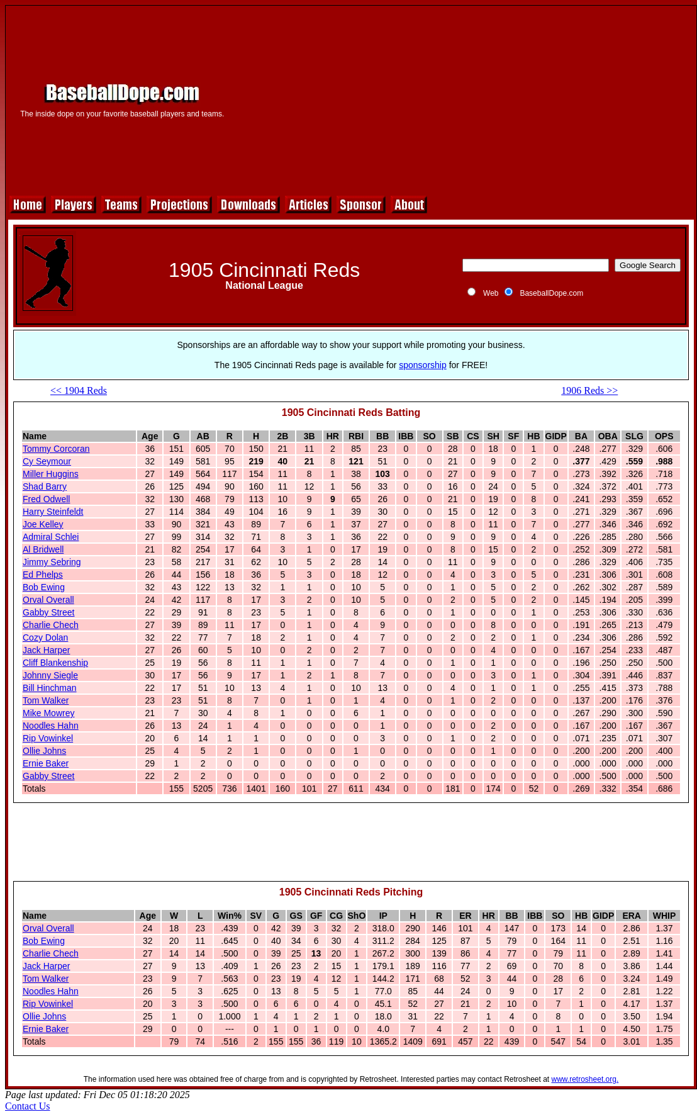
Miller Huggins (51, 474)
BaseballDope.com (551, 293)
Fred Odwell (46, 499)
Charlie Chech (51, 625)
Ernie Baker (46, 763)
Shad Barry (45, 486)
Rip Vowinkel (48, 738)
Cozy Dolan (45, 637)
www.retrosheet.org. (585, 1079)
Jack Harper (46, 650)
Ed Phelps (43, 575)
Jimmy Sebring (52, 562)
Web (490, 293)
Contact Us (27, 1106)
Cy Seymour (47, 461)
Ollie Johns (44, 751)
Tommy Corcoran (56, 449)
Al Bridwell (43, 549)
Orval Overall (48, 600)
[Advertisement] (464, 99)
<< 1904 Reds (78, 390)
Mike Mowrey (48, 713)
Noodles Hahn (51, 726)
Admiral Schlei (51, 537)
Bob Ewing (44, 587)
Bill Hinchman (50, 688)
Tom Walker (46, 700)
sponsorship (423, 365)
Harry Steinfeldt (53, 512)
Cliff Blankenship (55, 663)
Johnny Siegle (50, 675)
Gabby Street (49, 612)
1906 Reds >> (589, 390)
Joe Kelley (43, 524)
